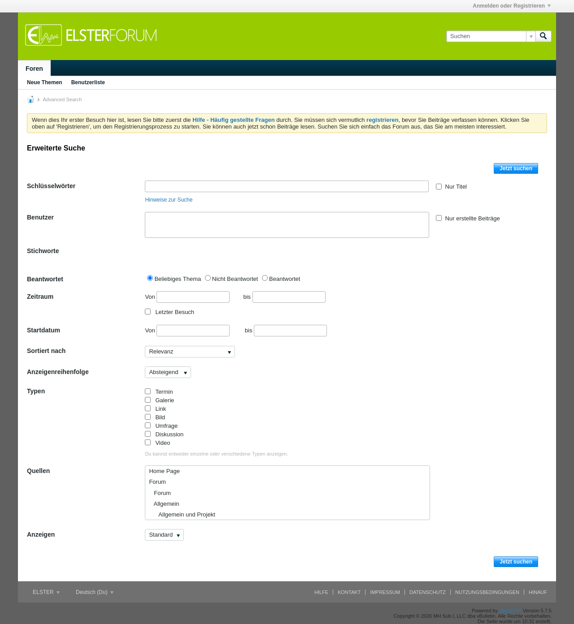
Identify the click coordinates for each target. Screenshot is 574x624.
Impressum (385, 592)
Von (187, 297)
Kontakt (349, 592)
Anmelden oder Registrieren (512, 6)
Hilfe (321, 592)
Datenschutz (427, 592)
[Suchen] (490, 36)
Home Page (164, 471)
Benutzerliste (88, 82)
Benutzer (40, 217)
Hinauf (538, 592)
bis (284, 296)
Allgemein (164, 503)
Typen (36, 391)
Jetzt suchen (516, 168)
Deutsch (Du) (94, 592)
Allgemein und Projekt (182, 514)
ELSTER (46, 592)
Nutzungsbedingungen (487, 592)
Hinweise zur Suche (168, 200)
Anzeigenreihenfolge (58, 371)
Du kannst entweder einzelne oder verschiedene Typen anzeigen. (216, 453)
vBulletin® (510, 610)
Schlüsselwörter (51, 185)
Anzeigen (41, 534)
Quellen (38, 470)
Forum (157, 481)
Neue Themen (44, 82)
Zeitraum (40, 296)
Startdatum (43, 330)
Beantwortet (45, 279)
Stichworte (43, 250)
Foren (34, 68)
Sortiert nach (46, 350)
